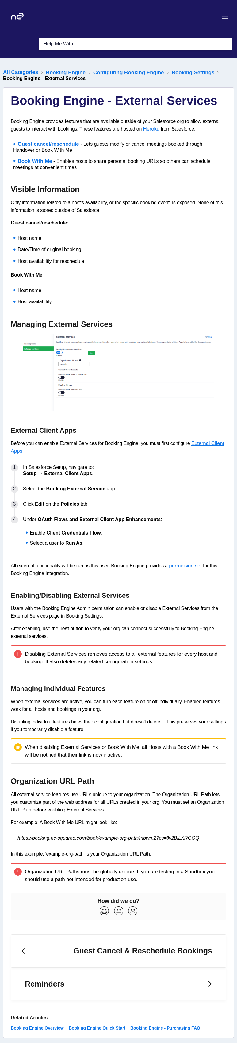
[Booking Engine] (66, 72)
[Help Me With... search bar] (135, 44)
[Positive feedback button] (104, 911)
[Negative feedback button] (132, 911)
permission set (185, 566)
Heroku (151, 129)
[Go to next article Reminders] (118, 984)
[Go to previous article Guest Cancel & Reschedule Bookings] (118, 951)
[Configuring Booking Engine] (129, 72)
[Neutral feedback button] (118, 911)
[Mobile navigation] (225, 18)
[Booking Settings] (194, 72)
